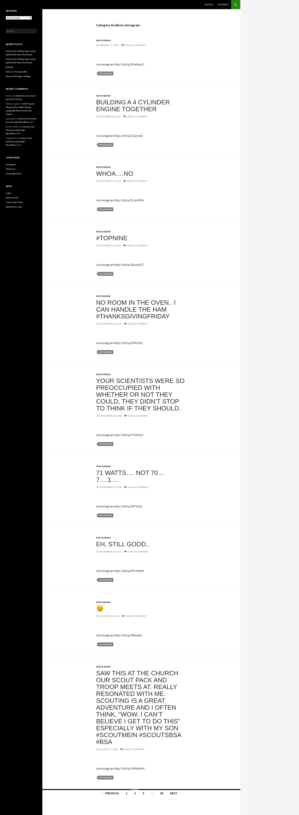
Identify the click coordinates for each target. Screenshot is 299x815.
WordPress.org (14, 206)
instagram (103, 40)
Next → (175, 793)
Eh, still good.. (122, 544)
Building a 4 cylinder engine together (133, 106)
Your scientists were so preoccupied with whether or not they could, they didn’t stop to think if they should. (140, 394)
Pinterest (223, 4)
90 (161, 793)
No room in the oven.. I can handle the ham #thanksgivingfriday (136, 309)
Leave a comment (135, 45)
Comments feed (14, 202)
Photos (209, 4)
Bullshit (10, 67)
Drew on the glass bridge (18, 76)
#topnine (111, 238)
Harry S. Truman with (16, 71)
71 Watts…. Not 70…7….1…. (130, 476)
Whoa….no (114, 173)
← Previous (110, 793)
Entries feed (12, 197)
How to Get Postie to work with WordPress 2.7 (20, 130)
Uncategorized (13, 173)
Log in (9, 193)
